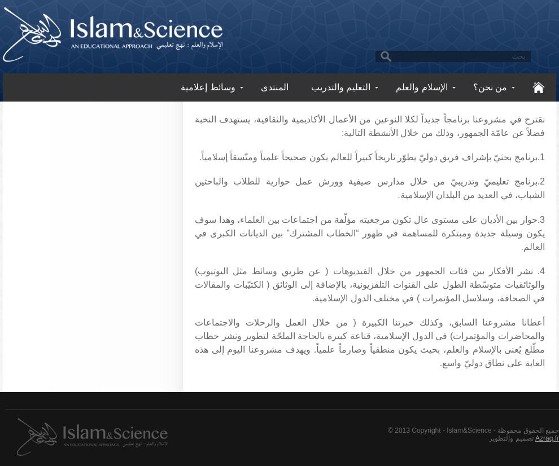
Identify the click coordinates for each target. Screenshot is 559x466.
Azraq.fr (547, 438)
